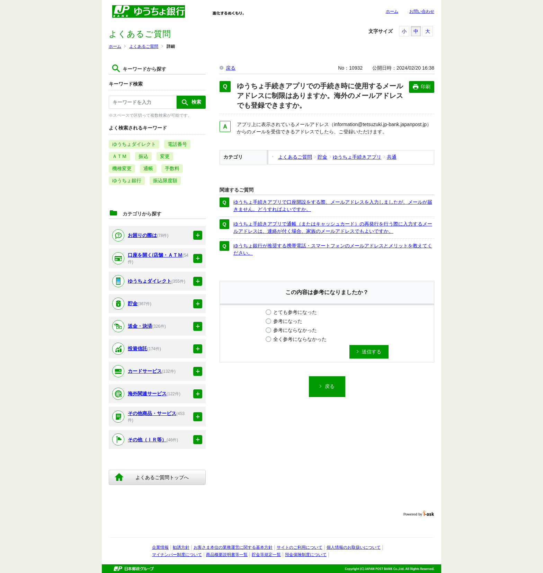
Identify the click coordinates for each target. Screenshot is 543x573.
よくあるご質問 (143, 46)
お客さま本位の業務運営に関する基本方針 (233, 547)
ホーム (392, 11)
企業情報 (160, 547)
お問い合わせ (421, 11)
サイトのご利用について (299, 547)
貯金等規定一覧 (266, 554)
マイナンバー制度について (177, 554)
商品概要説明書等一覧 (227, 554)
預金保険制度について (306, 554)
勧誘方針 (181, 547)
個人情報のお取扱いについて (354, 547)
